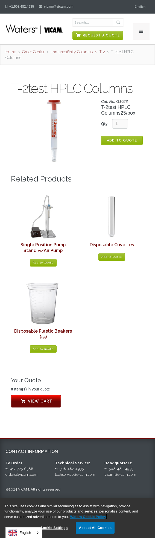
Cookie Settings (54, 528)
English (19, 532)
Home (10, 52)
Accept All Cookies (95, 528)
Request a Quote (101, 35)
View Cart (35, 401)
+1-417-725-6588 (19, 469)
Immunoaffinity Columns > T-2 (78, 52)
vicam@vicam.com (58, 7)
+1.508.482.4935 (21, 7)
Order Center (33, 52)
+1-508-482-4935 (69, 469)
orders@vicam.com (21, 474)
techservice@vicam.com (75, 474)
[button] (140, 6)
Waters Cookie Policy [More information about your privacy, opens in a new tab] (88, 517)
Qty (104, 123)
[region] (77, 518)
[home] (34, 28)
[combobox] (23, 532)
